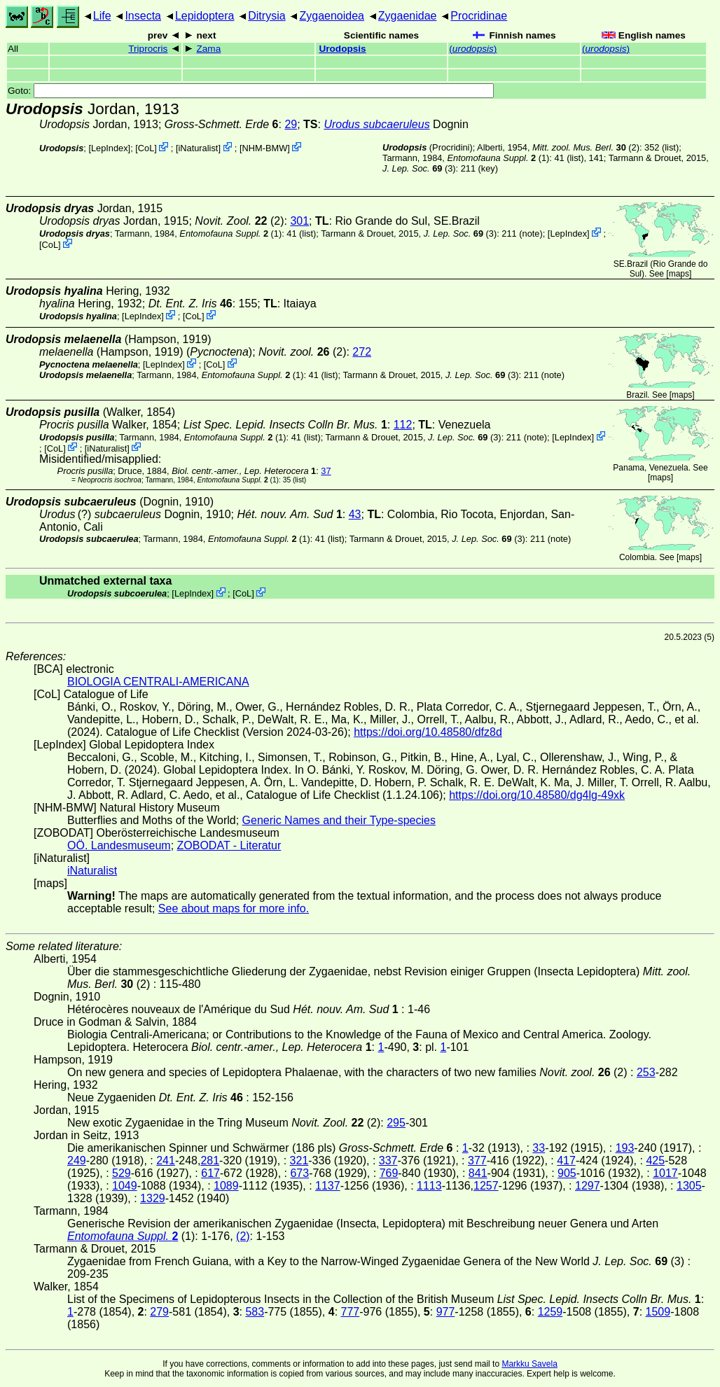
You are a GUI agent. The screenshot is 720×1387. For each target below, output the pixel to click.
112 (403, 425)
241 (165, 1160)
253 (646, 1072)
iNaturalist (198, 148)
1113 (429, 1186)
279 (159, 1312)
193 (625, 1148)
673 (299, 1173)
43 (355, 514)
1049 (124, 1186)
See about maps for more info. (233, 908)
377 (477, 1160)
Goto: (251, 90)
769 (389, 1173)
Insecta (143, 16)
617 (210, 1173)
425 (655, 1160)
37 (326, 471)
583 (254, 1312)
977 (445, 1312)
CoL (146, 148)
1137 (327, 1186)
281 (209, 1160)
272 (361, 352)
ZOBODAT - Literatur (229, 845)
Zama (209, 48)
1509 (658, 1312)
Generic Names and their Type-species (339, 820)
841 (478, 1173)
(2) (585, 147)
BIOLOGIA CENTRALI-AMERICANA (158, 682)
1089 (226, 1186)
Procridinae (478, 16)
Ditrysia (266, 16)
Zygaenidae (407, 16)
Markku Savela (529, 1364)
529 (121, 1173)
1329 (152, 1198)
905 (567, 1173)
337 (388, 1160)
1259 (550, 1312)
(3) (419, 168)
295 (396, 1123)
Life (102, 16)
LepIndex (109, 148)
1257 (486, 1186)
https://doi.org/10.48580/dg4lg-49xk (537, 795)
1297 (587, 1186)
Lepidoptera (205, 16)
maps (679, 274)
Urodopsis (342, 48)
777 (350, 1312)
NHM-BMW (265, 148)
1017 (665, 1173)
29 (290, 124)
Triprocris (147, 48)
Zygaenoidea (331, 16)
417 (566, 1160)
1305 (689, 1186)
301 (299, 221)
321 (299, 1160)
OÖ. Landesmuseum (119, 845)
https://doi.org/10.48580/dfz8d (428, 732)
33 (538, 1148)
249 (76, 1160)
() (473, 48)
